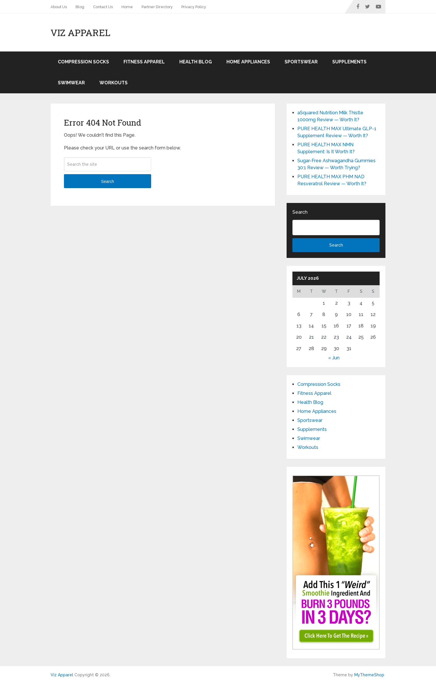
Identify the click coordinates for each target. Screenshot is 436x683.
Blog (80, 7)
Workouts (113, 82)
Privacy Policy (193, 7)
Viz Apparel (80, 32)
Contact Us (103, 7)
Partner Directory (157, 7)
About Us (59, 7)
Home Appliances (248, 62)
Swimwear (71, 82)
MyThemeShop (369, 675)
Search (107, 181)
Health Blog (195, 62)
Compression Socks (83, 62)
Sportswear (301, 62)
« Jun (333, 358)
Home (127, 7)
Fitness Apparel (144, 62)
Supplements (349, 62)
